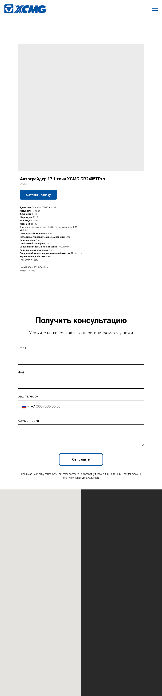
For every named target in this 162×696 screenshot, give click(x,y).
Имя (21, 372)
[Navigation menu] (155, 9)
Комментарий (28, 421)
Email (22, 348)
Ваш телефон (28, 396)
